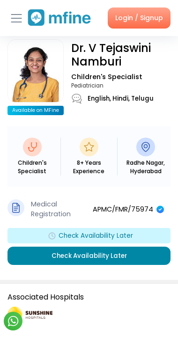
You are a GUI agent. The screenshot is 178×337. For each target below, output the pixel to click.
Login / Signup (139, 17)
